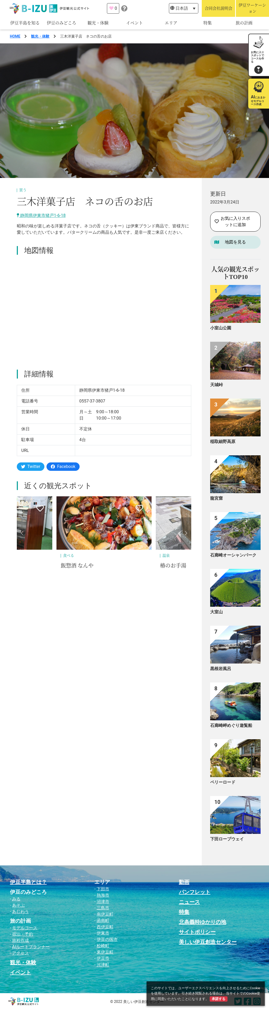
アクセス (20, 953)
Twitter (30, 466)
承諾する (218, 999)
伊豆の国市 (107, 939)
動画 (184, 882)
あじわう (20, 911)
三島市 (103, 907)
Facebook (63, 466)
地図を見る (235, 241)
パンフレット (194, 892)
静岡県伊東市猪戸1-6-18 (41, 215)
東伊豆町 (105, 952)
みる (16, 898)
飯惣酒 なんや (77, 566)
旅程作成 (20, 940)
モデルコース (24, 927)
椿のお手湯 (173, 566)
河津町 (103, 964)
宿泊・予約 (22, 934)
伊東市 (103, 933)
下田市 (103, 888)
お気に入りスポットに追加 (232, 221)
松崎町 (103, 945)
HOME (15, 36)
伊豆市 (103, 958)
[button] (22, 533)
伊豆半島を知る (25, 23)
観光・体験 (97, 23)
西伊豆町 (105, 926)
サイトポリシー (197, 932)
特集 (207, 23)
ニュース (189, 902)
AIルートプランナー (31, 946)
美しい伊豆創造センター (208, 942)
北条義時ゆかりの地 (202, 922)
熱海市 (103, 895)
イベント (134, 23)
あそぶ (18, 905)
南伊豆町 (105, 914)
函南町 (103, 920)
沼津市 (103, 901)
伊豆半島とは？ (28, 882)
